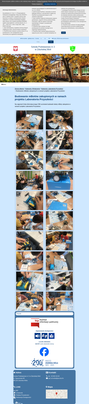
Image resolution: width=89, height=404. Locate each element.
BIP (15, 390)
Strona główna (23, 38)
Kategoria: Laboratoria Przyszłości (52, 89)
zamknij (63, 32)
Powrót (19, 313)
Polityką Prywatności (42, 1)
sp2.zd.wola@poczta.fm (55, 378)
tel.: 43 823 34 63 (52, 376)
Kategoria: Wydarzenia (32, 89)
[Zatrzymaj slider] (44, 81)
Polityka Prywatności (21, 395)
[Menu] (44, 84)
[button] (2, 68)
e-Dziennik (18, 393)
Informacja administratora (63, 38)
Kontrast (54, 38)
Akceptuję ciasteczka (50, 4)
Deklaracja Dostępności (22, 397)
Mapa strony (31, 38)
